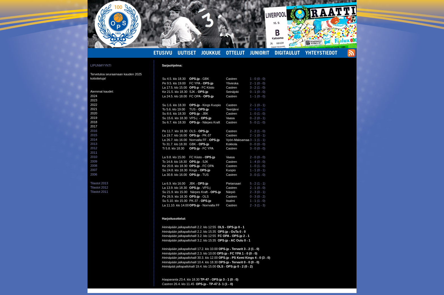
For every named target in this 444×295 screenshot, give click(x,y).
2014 (93, 139)
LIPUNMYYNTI (100, 65)
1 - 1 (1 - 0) (257, 200)
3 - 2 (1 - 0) (257, 87)
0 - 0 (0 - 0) (257, 144)
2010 (93, 157)
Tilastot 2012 (99, 187)
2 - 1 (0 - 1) (257, 105)
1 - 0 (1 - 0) (258, 113)
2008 (93, 165)
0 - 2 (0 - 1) (257, 118)
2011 (93, 152)
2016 (93, 130)
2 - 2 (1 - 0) (257, 131)
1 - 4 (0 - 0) (257, 161)
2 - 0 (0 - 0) (257, 157)
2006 (93, 174)
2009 (93, 161)
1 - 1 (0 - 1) (257, 170)
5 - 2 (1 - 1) (257, 183)
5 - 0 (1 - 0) (257, 122)
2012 (93, 148)
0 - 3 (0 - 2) (257, 196)
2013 (93, 144)
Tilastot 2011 (99, 191)
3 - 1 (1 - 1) (257, 140)
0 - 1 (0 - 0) (257, 91)
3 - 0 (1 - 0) (257, 174)
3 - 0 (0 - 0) (257, 148)
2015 (93, 135)
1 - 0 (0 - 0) (257, 78)
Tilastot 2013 (99, 183)
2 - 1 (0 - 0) (257, 83)
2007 (93, 170)
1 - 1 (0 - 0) (257, 96)
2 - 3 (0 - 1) (257, 192)
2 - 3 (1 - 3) (257, 205)
